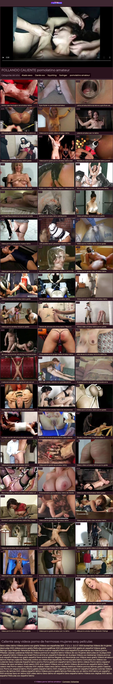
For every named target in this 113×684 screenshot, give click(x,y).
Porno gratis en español (77, 669)
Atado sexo (27, 75)
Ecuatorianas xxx (85, 650)
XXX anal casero (42, 664)
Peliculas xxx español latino (21, 676)
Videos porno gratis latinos (54, 671)
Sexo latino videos (81, 662)
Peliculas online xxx (32, 660)
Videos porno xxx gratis (28, 646)
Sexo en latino (19, 673)
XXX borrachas (86, 646)
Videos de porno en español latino (86, 664)
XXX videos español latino (28, 671)
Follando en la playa (66, 655)
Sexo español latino (74, 673)
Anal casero (29, 664)
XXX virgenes (59, 669)
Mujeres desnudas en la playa (92, 653)
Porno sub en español (49, 650)
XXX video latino (34, 673)
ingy (56, 2)
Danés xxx (40, 75)
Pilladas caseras (7, 653)
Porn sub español (68, 650)
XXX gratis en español (82, 648)
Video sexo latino (52, 666)
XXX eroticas (6, 673)
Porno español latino (72, 660)
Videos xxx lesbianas (86, 655)
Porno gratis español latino (39, 669)
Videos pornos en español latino (48, 653)
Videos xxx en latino (60, 664)
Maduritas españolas (52, 660)
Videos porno (100, 650)
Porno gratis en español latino (57, 662)
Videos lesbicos (68, 666)
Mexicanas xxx (72, 657)
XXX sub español (64, 648)
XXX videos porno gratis (21, 648)
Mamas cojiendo (15, 660)
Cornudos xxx (89, 660)
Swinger (63, 75)
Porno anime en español (45, 655)
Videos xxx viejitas (92, 673)
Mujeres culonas (97, 669)
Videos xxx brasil (25, 655)
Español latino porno (33, 662)
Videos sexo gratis (88, 657)
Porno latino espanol (100, 662)
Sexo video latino (8, 646)
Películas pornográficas (44, 648)
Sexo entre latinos (45, 657)
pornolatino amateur (80, 75)
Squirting (52, 75)
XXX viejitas (38, 666)
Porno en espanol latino (15, 669)
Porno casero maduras (21, 666)
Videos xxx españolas (50, 646)
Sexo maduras (15, 662)
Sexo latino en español (53, 673)
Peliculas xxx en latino (77, 671)
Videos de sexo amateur (11, 664)
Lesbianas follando (24, 653)
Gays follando (14, 650)
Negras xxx (60, 657)
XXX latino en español (99, 671)
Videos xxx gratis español (24, 657)
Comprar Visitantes (71, 682)
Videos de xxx (71, 653)
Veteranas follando (29, 650)
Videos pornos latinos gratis (89, 666)
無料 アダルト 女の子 (69, 646)
